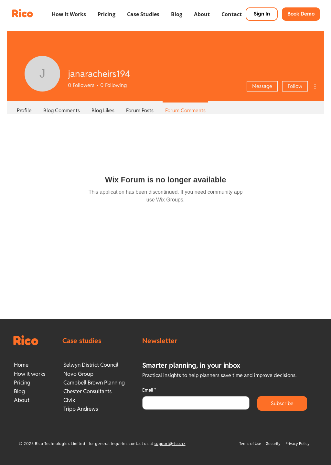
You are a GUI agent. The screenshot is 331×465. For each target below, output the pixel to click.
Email (149, 390)
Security (273, 443)
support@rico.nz (170, 443)
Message (262, 86)
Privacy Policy (297, 443)
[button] (69, 11)
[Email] (194, 402)
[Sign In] (262, 14)
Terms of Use (250, 443)
